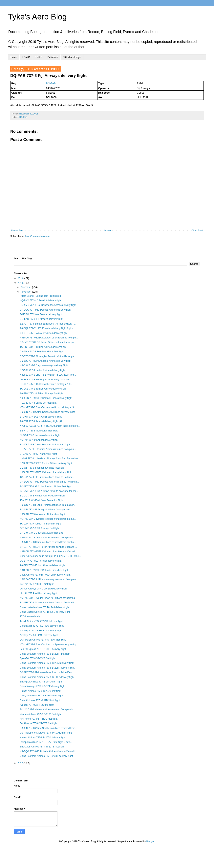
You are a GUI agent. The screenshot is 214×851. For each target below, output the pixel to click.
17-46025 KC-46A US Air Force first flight (41, 500)
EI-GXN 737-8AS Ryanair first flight (38, 454)
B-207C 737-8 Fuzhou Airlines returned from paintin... (48, 505)
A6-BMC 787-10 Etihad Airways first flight (41, 393)
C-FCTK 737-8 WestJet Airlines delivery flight (43, 333)
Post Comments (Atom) (37, 236)
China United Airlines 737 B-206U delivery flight (45, 612)
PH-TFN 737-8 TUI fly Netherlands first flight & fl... (46, 384)
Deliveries (53, 57)
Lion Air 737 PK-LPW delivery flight (38, 593)
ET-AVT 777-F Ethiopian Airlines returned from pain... (48, 449)
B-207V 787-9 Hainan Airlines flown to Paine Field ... (47, 672)
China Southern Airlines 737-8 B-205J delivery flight (47, 663)
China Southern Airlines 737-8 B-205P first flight (45, 653)
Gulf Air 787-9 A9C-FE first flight (37, 584)
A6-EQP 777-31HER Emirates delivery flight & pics (46, 328)
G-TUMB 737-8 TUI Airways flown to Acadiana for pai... (49, 491)
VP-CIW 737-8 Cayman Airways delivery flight (44, 365)
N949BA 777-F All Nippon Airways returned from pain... (49, 579)
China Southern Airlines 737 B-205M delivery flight (46, 756)
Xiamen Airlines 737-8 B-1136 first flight (40, 714)
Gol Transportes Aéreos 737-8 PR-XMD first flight (46, 732)
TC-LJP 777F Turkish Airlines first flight (40, 523)
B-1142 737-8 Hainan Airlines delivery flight (42, 495)
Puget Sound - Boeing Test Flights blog (40, 296)
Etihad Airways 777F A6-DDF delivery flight (42, 686)
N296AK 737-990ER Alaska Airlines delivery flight (46, 463)
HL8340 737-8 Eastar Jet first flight (38, 402)
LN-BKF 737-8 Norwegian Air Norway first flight (44, 379)
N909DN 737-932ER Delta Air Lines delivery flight (46, 398)
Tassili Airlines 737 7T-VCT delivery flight (41, 621)
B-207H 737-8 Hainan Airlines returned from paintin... (48, 542)
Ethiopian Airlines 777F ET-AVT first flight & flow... (46, 742)
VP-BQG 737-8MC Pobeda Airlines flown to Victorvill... (48, 751)
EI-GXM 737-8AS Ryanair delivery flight (41, 416)
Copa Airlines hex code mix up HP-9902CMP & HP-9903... (50, 556)
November (26, 291)
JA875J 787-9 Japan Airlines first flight (40, 435)
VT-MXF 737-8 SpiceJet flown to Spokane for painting (48, 644)
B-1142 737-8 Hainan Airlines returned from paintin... (47, 709)
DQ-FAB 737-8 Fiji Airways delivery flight (41, 319)
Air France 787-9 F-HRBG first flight (38, 718)
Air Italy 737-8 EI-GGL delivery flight (39, 635)
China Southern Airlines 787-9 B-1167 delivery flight (47, 677)
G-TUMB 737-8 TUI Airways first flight (39, 528)
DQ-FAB (51, 83)
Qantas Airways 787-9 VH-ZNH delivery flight (43, 588)
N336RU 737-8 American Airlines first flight (42, 514)
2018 (21, 283)
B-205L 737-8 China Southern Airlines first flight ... (46, 444)
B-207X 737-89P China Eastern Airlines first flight (46, 486)
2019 (21, 278)
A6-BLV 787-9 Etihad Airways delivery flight (42, 565)
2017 (21, 763)
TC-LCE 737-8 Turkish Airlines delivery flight (43, 347)
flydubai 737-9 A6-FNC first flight (37, 705)
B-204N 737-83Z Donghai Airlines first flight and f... (46, 509)
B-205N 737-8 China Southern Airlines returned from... (48, 728)
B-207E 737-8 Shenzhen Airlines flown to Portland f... (48, 602)
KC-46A (26, 57)
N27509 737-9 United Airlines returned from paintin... (47, 537)
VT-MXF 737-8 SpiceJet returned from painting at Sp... (48, 407)
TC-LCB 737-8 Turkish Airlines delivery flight (43, 388)
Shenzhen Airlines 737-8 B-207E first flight (42, 746)
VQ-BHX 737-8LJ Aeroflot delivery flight (40, 300)
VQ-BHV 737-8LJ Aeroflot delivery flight (40, 560)
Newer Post (17, 230)
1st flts (38, 57)
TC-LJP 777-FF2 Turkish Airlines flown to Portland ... (47, 477)
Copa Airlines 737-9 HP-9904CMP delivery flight (45, 574)
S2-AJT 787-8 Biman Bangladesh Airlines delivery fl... (48, 323)
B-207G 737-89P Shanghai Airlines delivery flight (45, 361)
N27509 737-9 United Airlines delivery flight (42, 370)
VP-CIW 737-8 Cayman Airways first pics (41, 532)
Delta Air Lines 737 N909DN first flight (40, 700)
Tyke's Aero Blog (37, 16)
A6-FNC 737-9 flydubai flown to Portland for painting (47, 598)
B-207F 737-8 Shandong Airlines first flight (42, 467)
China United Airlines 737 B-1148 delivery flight (44, 607)
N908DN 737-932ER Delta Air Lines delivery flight (46, 472)
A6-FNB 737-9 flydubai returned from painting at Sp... (48, 519)
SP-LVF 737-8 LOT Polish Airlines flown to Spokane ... (48, 547)
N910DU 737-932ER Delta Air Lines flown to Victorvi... (48, 551)
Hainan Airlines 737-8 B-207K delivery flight (43, 737)
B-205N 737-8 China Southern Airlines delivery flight (47, 412)
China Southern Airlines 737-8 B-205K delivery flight (47, 667)
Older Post (197, 230)
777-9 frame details (30, 616)
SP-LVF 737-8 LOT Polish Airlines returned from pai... (48, 342)
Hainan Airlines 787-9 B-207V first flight (40, 691)
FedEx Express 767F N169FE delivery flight (43, 649)
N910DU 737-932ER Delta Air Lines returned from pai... (49, 337)
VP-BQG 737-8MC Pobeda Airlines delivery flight (45, 309)
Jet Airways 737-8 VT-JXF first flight (38, 723)
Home (14, 57)
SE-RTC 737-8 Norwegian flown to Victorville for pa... (48, 356)
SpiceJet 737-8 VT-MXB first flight (37, 658)
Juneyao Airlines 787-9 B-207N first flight (41, 695)
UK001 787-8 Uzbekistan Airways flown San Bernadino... (50, 458)
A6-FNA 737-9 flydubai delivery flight (39, 440)
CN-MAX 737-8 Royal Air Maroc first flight (42, 351)
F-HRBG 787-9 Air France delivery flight (41, 314)
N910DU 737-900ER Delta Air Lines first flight (44, 570)
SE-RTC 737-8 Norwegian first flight (39, 430)
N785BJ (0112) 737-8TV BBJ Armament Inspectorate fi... (50, 426)
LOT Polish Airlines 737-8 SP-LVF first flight (43, 639)
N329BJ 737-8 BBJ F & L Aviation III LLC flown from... (48, 374)
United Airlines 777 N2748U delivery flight (42, 625)
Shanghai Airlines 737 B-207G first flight (41, 681)
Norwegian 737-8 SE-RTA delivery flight (40, 630)
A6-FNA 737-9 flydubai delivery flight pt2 (41, 421)
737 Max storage (72, 57)
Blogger (150, 841)
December (26, 287)
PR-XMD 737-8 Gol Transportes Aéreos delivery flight (48, 305)
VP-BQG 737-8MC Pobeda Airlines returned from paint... (49, 481)
